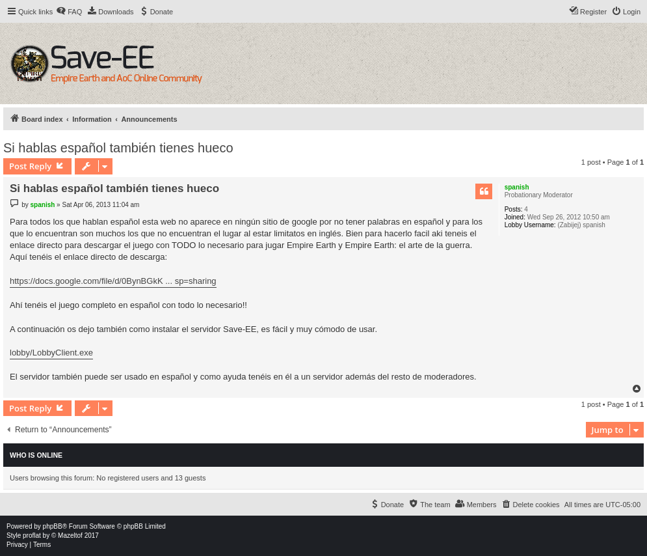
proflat (32, 535)
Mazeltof (70, 535)
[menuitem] (69, 12)
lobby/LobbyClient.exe (51, 352)
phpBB (52, 526)
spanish (517, 187)
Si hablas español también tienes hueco (118, 148)
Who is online (36, 455)
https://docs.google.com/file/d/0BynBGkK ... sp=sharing (113, 281)
